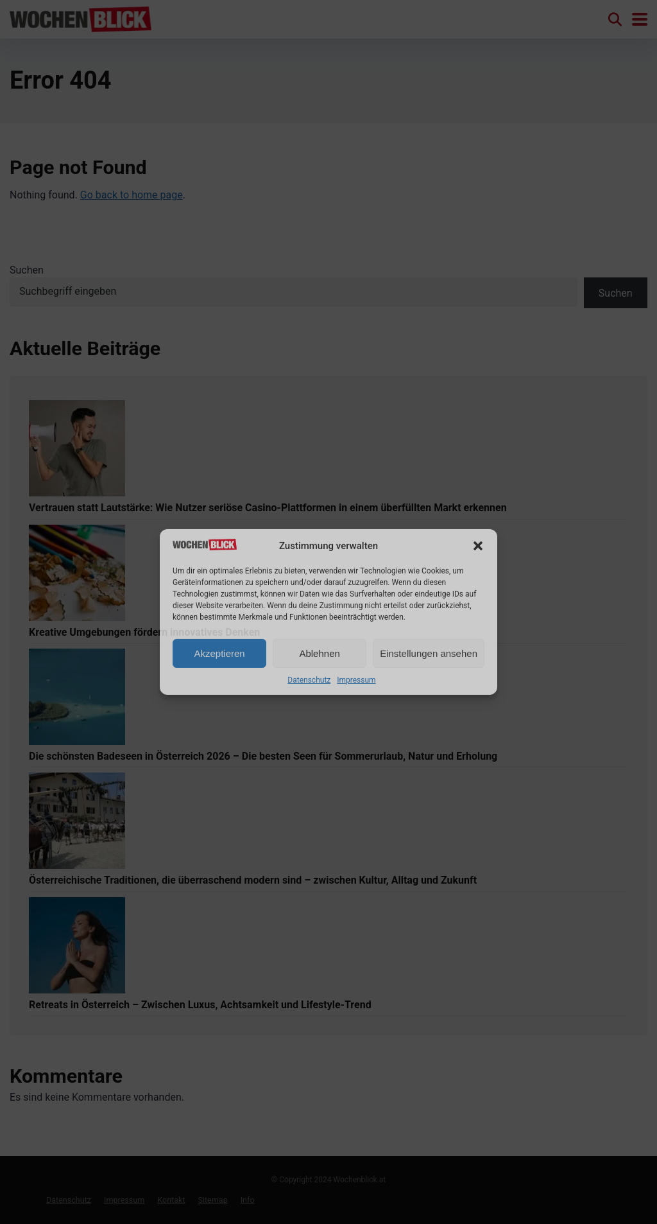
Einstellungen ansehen (428, 653)
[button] (478, 545)
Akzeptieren (219, 653)
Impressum (356, 680)
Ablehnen (319, 653)
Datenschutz (308, 680)
